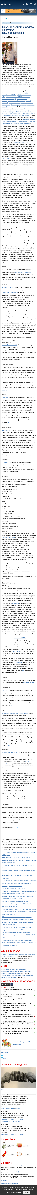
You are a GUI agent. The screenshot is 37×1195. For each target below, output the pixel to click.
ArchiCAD (5, 690)
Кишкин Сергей (4, 1094)
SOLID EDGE (7, 764)
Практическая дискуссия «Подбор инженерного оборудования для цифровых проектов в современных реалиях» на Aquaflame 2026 (19, 942)
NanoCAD (5, 462)
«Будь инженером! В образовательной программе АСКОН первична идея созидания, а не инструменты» (18, 113)
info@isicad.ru (19, 1172)
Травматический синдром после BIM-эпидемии (16, 857)
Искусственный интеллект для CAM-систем (15, 930)
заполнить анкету (28, 683)
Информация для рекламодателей (9, 1183)
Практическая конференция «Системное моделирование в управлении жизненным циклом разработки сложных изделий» (16, 971)
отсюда (4, 390)
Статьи (5, 18)
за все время (13, 987)
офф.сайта (19, 662)
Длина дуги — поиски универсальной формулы (17, 1028)
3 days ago (17, 1108)
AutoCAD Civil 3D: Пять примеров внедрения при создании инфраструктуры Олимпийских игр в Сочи (18, 1016)
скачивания (15, 603)
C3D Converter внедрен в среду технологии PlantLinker (19, 881)
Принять (26, 1192)
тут (31, 333)
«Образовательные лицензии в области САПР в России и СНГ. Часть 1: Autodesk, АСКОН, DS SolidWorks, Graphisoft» (18, 121)
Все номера (4, 1052)
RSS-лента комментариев (9, 1090)
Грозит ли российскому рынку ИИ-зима (14, 888)
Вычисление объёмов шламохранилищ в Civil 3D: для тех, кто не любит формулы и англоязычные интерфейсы (17, 1005)
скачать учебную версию (23, 272)
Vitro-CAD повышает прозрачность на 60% (15, 901)
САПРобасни (6, 159)
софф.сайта (16, 651)
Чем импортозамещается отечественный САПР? (17, 927)
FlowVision (5, 397)
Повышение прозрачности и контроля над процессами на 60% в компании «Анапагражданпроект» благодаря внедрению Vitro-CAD (19, 911)
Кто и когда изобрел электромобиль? (14, 1021)
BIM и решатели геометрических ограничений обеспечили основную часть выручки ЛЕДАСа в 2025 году (18, 935)
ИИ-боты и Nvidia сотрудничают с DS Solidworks (17, 904)
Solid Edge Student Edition (10, 752)
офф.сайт (11, 636)
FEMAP (27, 762)
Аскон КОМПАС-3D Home (10, 292)
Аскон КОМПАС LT (8, 287)
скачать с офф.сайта (8, 537)
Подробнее (3, 1180)
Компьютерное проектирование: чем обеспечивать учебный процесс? (16, 101)
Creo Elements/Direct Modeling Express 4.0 (15, 713)
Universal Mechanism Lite (9, 345)
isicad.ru (21, 1166)
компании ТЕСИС (19, 638)
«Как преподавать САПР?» (21, 142)
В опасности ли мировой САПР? (12, 906)
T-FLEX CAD (6, 430)
